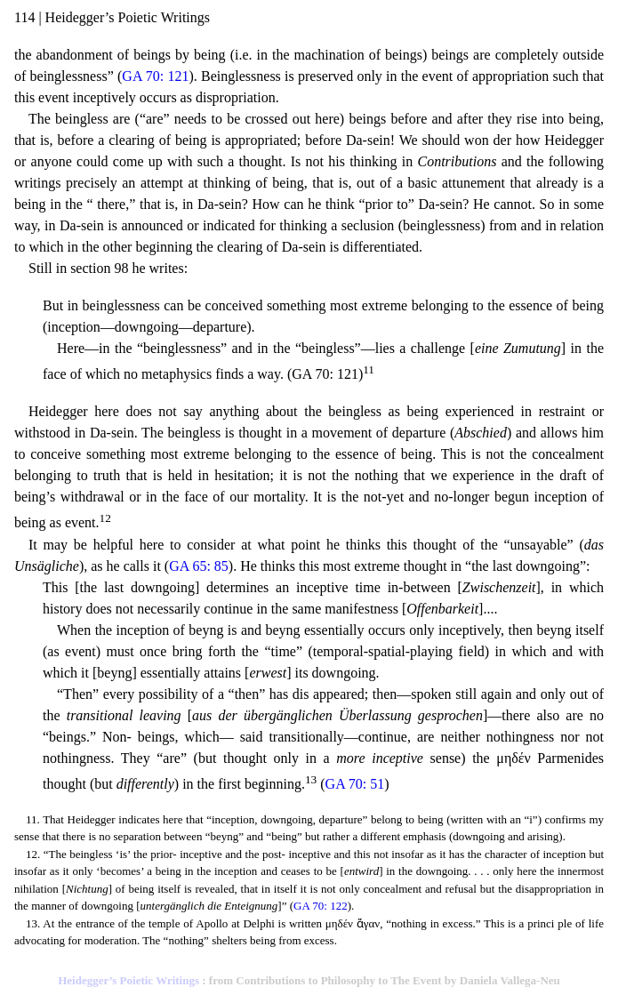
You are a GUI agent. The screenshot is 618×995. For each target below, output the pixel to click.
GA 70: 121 (155, 76)
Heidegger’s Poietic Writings (128, 980)
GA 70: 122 (320, 905)
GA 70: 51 (355, 783)
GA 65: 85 (199, 566)
